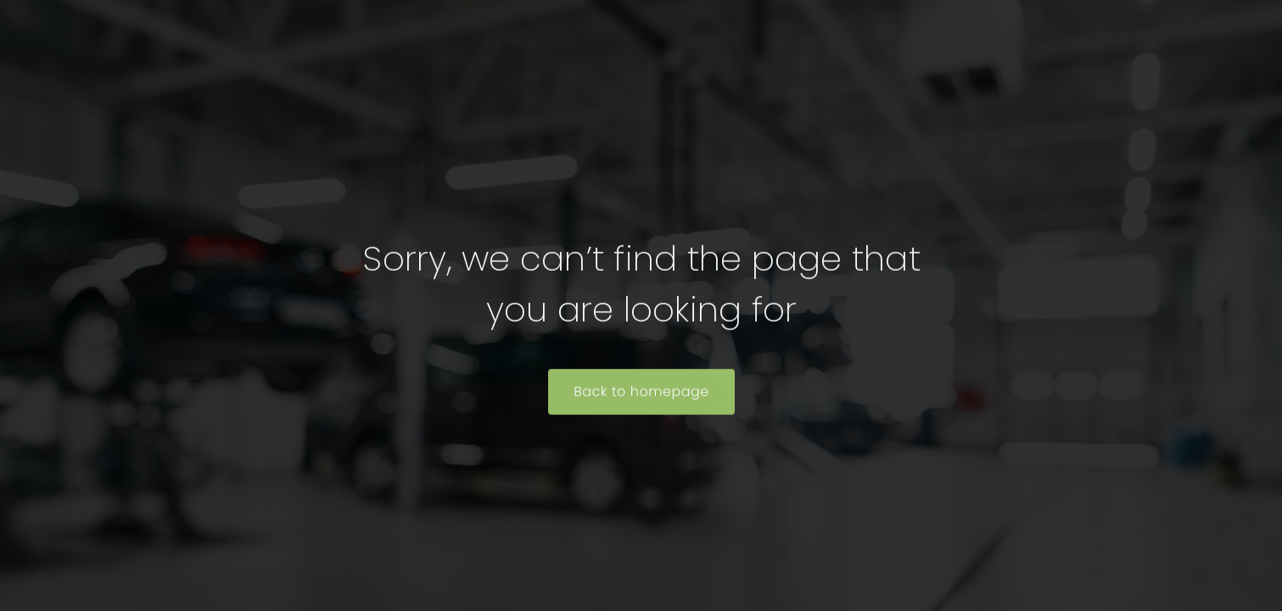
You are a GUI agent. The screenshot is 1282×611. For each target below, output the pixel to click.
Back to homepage (641, 392)
